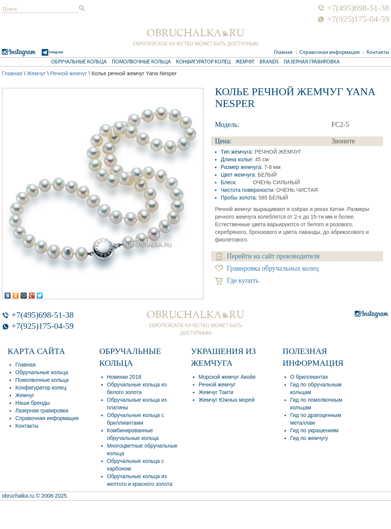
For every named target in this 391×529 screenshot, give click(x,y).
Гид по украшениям (314, 430)
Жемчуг (245, 62)
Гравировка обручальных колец (267, 268)
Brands (269, 62)
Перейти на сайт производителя (268, 256)
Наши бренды (32, 403)
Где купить (237, 281)
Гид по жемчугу (309, 438)
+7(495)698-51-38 (358, 8)
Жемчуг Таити (216, 392)
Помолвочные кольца (141, 62)
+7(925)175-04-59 (358, 19)
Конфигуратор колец (203, 62)
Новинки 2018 (124, 377)
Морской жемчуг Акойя (227, 377)
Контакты (378, 52)
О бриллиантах (309, 377)
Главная (283, 52)
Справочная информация (329, 52)
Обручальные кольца (79, 62)
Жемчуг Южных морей (226, 400)
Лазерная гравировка (312, 62)
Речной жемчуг (68, 73)
